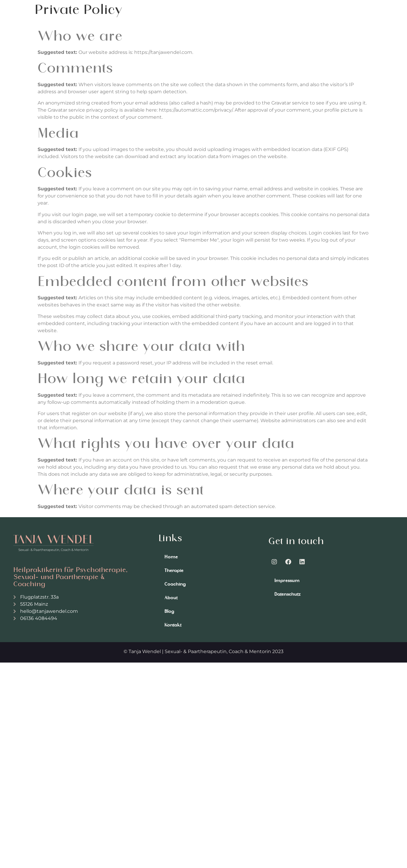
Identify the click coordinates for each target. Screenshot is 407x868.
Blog (169, 611)
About (170, 598)
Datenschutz (287, 594)
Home (171, 557)
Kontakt (172, 625)
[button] (357, 21)
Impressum (286, 581)
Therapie (173, 570)
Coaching (175, 584)
